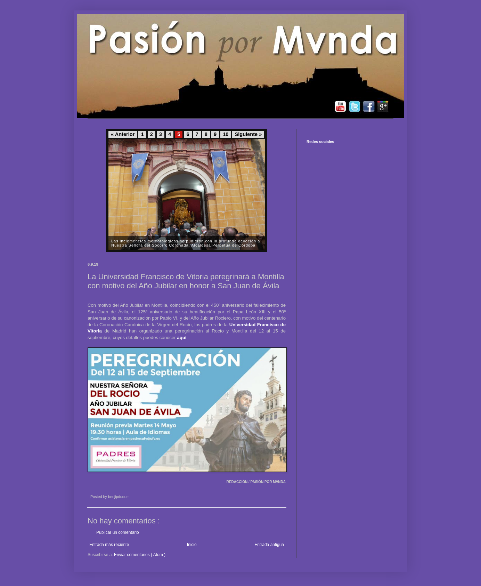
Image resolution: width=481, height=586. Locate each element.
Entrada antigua (269, 544)
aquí (181, 337)
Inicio (192, 544)
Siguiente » (248, 134)
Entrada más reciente (109, 544)
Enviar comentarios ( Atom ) (139, 554)
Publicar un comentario (117, 532)
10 (225, 134)
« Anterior (122, 134)
